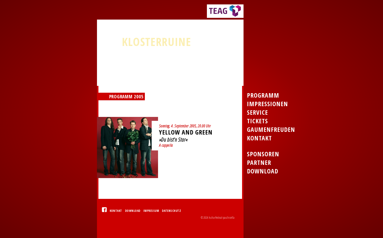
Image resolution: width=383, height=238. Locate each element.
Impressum (151, 211)
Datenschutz (171, 211)
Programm (263, 95)
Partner (259, 162)
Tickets (257, 121)
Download (132, 211)
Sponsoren (263, 154)
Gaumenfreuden (271, 129)
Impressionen (267, 104)
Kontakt (116, 211)
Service (257, 112)
